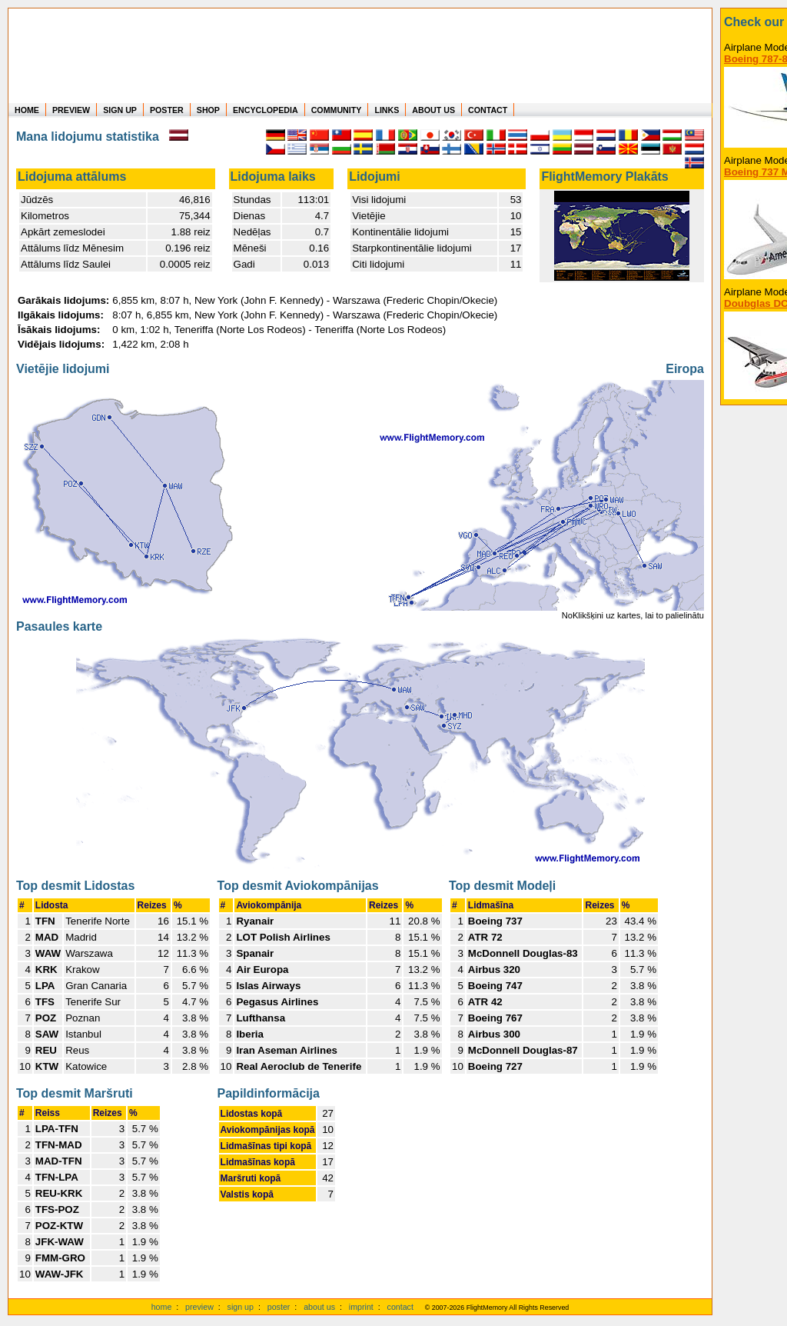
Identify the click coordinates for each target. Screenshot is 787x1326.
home (161, 1306)
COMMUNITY (336, 110)
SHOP (208, 110)
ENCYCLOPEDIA (265, 110)
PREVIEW (71, 110)
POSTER (167, 110)
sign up (240, 1306)
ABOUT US (433, 110)
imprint (361, 1306)
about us (319, 1306)
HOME (27, 110)
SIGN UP (120, 110)
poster (279, 1306)
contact (400, 1306)
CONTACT (487, 110)
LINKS (386, 110)
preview (199, 1306)
